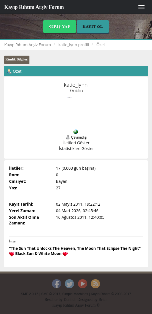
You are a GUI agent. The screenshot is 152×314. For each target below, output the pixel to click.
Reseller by (54, 299)
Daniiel (69, 299)
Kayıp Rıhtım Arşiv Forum (34, 7)
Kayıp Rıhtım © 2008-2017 (111, 294)
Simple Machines (75, 294)
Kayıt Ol (93, 26)
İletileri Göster (76, 142)
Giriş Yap (59, 26)
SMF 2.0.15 (29, 294)
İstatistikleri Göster (76, 148)
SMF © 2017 (50, 294)
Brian (103, 299)
